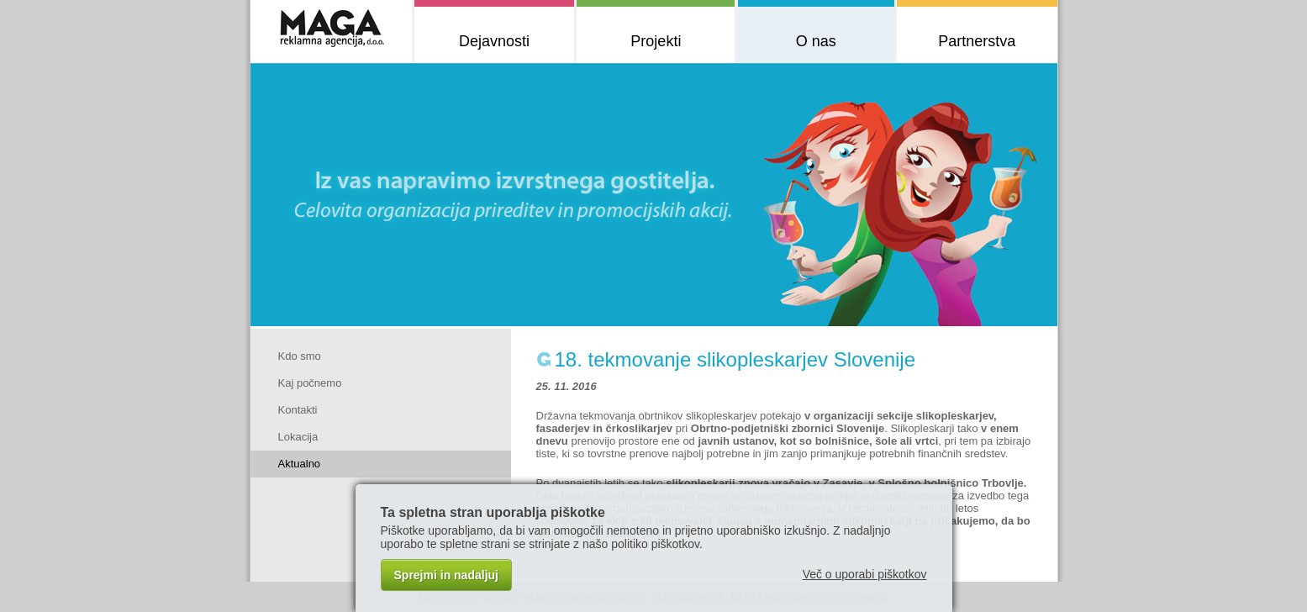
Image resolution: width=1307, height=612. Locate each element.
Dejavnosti (494, 41)
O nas (816, 41)
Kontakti (298, 410)
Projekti (655, 41)
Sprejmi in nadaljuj (446, 575)
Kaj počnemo (310, 383)
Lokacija (298, 436)
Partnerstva (976, 41)
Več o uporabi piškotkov (865, 574)
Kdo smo (299, 356)
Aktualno (299, 463)
